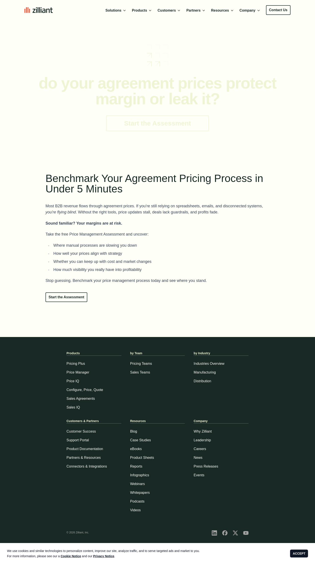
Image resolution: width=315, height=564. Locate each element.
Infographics (139, 475)
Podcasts (137, 501)
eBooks (136, 449)
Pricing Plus (75, 363)
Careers (200, 449)
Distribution (202, 381)
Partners (196, 10)
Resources (222, 10)
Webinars (137, 484)
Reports (136, 466)
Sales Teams (140, 372)
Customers (169, 10)
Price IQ (72, 381)
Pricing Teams (141, 363)
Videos (135, 510)
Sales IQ (73, 407)
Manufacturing (205, 372)
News (198, 457)
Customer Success (81, 431)
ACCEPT (299, 553)
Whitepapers (140, 492)
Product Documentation (84, 449)
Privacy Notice (103, 556)
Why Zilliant (203, 431)
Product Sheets (142, 457)
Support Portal (77, 440)
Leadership (202, 440)
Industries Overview (209, 363)
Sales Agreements (80, 398)
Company (250, 10)
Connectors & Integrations (86, 466)
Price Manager (77, 372)
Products (142, 10)
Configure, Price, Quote (84, 390)
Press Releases (206, 466)
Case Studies (140, 440)
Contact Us (278, 10)
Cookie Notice (71, 556)
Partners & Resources (83, 457)
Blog (133, 431)
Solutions (116, 10)
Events (199, 475)
